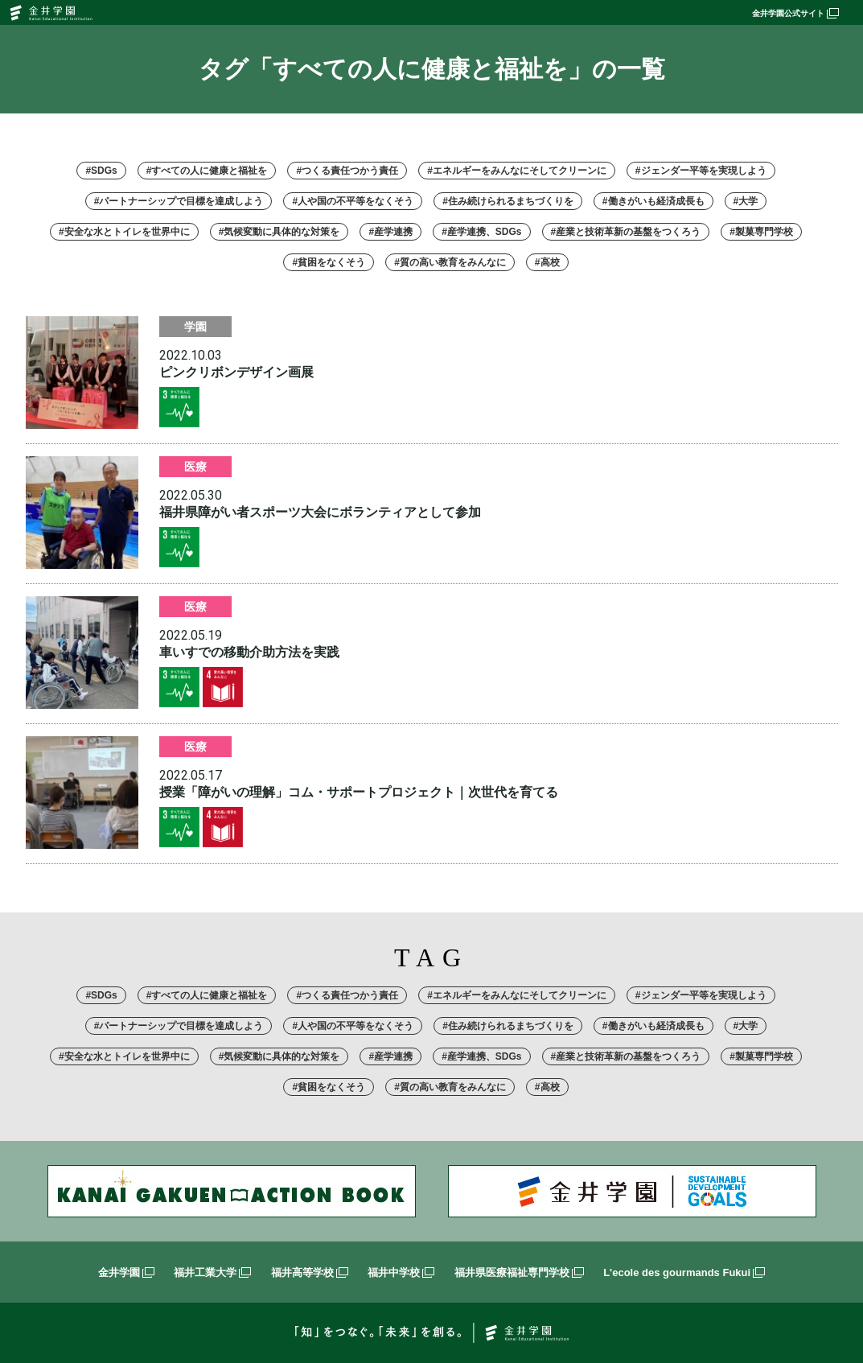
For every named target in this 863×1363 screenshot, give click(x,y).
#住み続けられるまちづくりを (507, 201)
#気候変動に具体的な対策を (279, 231)
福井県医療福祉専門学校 (519, 1272)
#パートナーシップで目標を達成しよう (179, 201)
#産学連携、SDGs (481, 231)
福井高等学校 (309, 1272)
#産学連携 (390, 231)
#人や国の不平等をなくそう (352, 201)
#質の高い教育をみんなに (450, 262)
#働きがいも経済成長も (653, 201)
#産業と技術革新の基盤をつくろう (626, 231)
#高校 (547, 262)
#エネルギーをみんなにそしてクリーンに (516, 170)
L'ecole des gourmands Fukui (684, 1272)
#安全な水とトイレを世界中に (124, 231)
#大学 (746, 201)
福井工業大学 (212, 1272)
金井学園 (126, 1272)
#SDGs (101, 170)
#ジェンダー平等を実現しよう (700, 170)
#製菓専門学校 (761, 231)
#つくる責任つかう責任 (347, 170)
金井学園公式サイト (795, 13)
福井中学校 (401, 1272)
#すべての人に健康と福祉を (207, 170)
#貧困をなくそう (328, 262)
